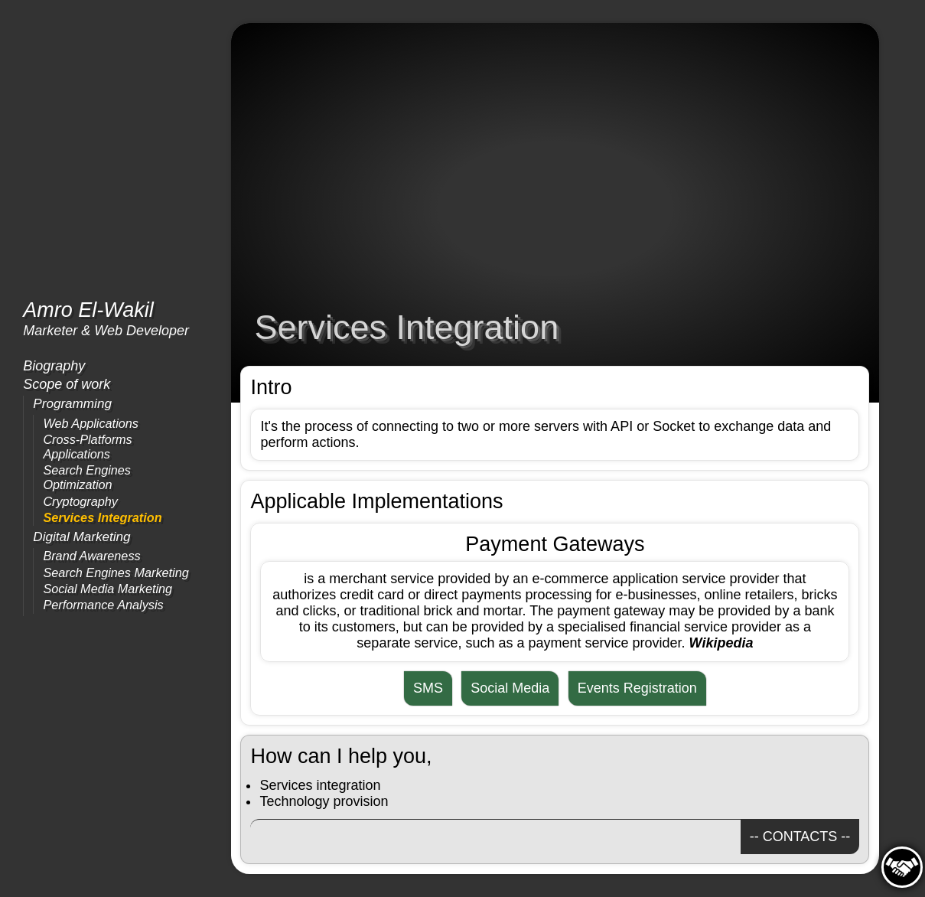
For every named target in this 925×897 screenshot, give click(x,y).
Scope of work (66, 384)
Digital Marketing (81, 537)
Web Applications (90, 423)
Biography (54, 365)
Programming (72, 403)
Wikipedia (721, 643)
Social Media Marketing (107, 588)
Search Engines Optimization (87, 477)
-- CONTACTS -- (800, 836)
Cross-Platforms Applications (87, 446)
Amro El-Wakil (88, 309)
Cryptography (80, 501)
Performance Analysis (103, 605)
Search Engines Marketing (115, 572)
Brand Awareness (91, 556)
